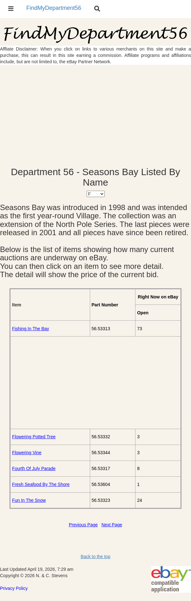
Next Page (112, 524)
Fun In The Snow (29, 500)
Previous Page (83, 524)
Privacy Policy (14, 588)
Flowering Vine (26, 452)
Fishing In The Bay (30, 328)
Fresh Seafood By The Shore (40, 484)
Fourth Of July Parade (34, 468)
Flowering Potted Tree (34, 436)
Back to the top (95, 556)
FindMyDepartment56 (53, 8)
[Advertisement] (95, 115)
